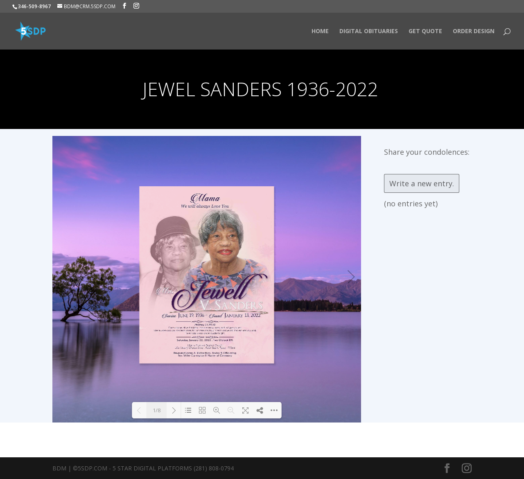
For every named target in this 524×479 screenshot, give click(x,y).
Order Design (474, 31)
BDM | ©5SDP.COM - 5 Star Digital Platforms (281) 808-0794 (143, 468)
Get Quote (425, 31)
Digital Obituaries (368, 31)
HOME (320, 31)
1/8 (156, 410)
